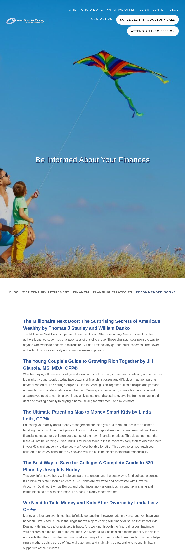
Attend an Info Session (153, 30)
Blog (174, 9)
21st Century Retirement (45, 292)
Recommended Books (156, 292)
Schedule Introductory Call (147, 19)
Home (71, 9)
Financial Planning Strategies (102, 292)
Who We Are (91, 9)
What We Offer (121, 9)
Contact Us (101, 18)
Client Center (153, 9)
